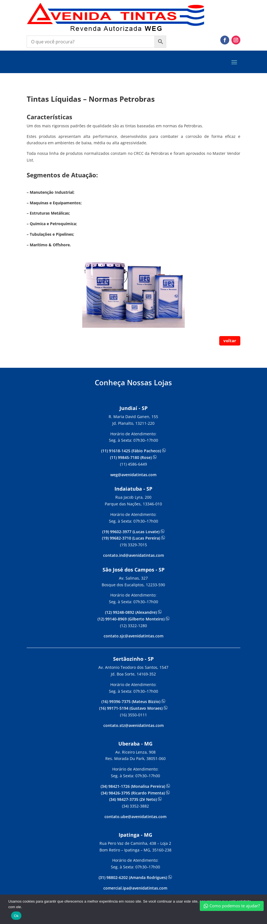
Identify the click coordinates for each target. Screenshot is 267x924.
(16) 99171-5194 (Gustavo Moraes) (131, 708)
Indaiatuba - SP (133, 488)
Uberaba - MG (135, 743)
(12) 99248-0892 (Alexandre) (131, 612)
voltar (229, 340)
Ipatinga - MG (135, 834)
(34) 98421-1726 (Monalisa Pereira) (133, 786)
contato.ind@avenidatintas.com (133, 555)
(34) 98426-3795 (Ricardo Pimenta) (133, 793)
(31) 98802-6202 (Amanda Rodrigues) (133, 877)
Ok (16, 916)
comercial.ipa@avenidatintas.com (135, 888)
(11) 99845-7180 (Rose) (131, 457)
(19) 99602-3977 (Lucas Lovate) (130, 531)
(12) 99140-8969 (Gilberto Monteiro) (131, 619)
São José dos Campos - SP (133, 569)
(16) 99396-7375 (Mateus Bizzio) (131, 701)
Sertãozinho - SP (133, 658)
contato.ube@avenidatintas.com (135, 816)
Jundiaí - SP (133, 408)
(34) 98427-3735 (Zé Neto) (133, 799)
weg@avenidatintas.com (133, 474)
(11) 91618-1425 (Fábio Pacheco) (131, 450)
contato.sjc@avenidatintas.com (133, 636)
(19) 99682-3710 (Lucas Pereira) (131, 538)
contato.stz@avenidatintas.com (133, 725)
